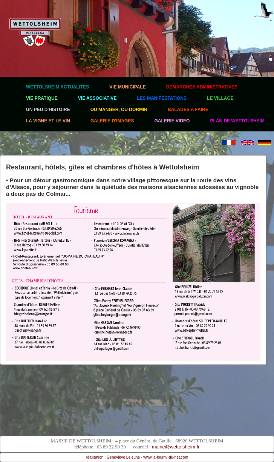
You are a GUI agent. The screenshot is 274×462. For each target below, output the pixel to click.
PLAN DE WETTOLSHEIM (237, 121)
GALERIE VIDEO (172, 121)
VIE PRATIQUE (42, 98)
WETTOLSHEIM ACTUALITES (57, 87)
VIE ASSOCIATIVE (97, 98)
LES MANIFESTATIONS (162, 98)
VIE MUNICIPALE (127, 87)
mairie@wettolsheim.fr (176, 447)
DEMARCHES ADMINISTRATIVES (201, 87)
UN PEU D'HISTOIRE (48, 109)
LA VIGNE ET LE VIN (48, 121)
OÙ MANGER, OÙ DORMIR (118, 109)
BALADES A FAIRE (188, 109)
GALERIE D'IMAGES (112, 121)
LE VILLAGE (220, 98)
